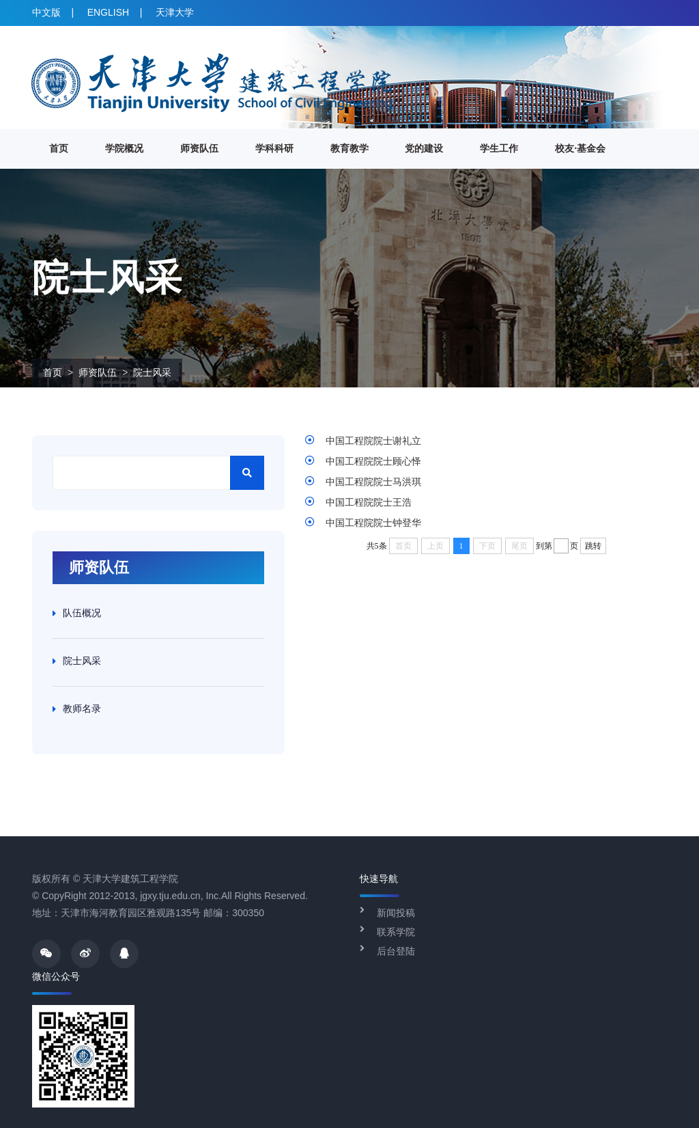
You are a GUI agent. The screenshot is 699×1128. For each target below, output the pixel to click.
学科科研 (274, 148)
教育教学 (349, 148)
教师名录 (82, 708)
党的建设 (424, 148)
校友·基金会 (580, 148)
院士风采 (152, 372)
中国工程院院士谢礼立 (373, 440)
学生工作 (499, 148)
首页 (58, 148)
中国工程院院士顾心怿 (373, 461)
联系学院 (396, 931)
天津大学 (175, 12)
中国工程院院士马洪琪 (373, 481)
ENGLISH (108, 12)
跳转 (593, 546)
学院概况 (124, 148)
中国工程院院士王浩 (369, 502)
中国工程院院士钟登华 (373, 522)
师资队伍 (199, 148)
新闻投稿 (396, 912)
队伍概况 (82, 612)
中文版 (46, 12)
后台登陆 (396, 951)
